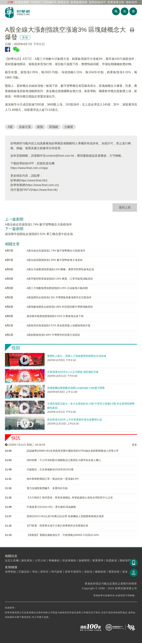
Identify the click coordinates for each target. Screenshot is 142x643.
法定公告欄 (12, 560)
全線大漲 (25, 126)
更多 (134, 444)
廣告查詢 (26, 560)
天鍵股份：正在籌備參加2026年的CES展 (50, 469)
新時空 (44, 571)
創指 (40, 126)
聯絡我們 (131, 2)
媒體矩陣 (79, 2)
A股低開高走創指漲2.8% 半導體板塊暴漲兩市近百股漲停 (59, 297)
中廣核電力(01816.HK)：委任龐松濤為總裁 (51, 506)
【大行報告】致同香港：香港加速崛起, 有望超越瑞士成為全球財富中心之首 (70, 497)
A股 (10, 126)
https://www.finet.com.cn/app (29, 168)
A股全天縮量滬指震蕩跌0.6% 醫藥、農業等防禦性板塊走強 (60, 269)
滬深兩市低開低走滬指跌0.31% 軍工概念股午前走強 (39, 234)
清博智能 (10, 571)
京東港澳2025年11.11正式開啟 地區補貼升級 (73, 371)
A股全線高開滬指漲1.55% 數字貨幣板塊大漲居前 (55, 259)
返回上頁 (125, 207)
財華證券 (63, 2)
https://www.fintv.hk (44, 189)
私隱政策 (111, 560)
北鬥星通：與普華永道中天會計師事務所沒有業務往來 (57, 525)
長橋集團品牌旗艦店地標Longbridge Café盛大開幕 (76, 387)
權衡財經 (100, 571)
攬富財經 (114, 571)
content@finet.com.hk (60, 155)
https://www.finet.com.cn (42, 185)
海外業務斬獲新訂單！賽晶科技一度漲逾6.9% (53, 478)
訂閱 (10, 2)
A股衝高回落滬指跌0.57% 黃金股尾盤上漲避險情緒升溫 (58, 325)
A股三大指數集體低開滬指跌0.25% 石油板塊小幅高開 (57, 288)
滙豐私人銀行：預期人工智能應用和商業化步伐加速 (76, 355)
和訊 (35, 571)
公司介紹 (40, 560)
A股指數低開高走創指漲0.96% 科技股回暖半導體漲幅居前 (60, 306)
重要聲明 (97, 560)
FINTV (36, 2)
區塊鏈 (53, 126)
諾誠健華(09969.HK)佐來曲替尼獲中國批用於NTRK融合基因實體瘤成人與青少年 (73, 450)
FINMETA (50, 2)
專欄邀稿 (54, 560)
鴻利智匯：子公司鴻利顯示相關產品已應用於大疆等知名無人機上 (64, 460)
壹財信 (88, 571)
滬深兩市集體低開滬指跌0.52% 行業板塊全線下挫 (55, 316)
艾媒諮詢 (24, 571)
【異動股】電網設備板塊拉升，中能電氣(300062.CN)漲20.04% (63, 534)
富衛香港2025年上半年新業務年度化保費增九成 (74, 419)
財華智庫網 (22, 2)
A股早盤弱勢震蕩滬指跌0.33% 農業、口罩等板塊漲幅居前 (60, 278)
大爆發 (68, 126)
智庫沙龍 (116, 2)
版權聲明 (84, 560)
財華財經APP (97, 2)
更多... (126, 571)
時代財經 (56, 571)
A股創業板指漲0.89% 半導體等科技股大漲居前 (53, 334)
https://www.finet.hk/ (33, 180)
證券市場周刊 (73, 571)
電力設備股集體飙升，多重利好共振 (47, 488)
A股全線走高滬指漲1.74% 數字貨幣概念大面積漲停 (38, 224)
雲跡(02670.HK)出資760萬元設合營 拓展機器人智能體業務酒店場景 (65, 516)
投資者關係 (69, 560)
